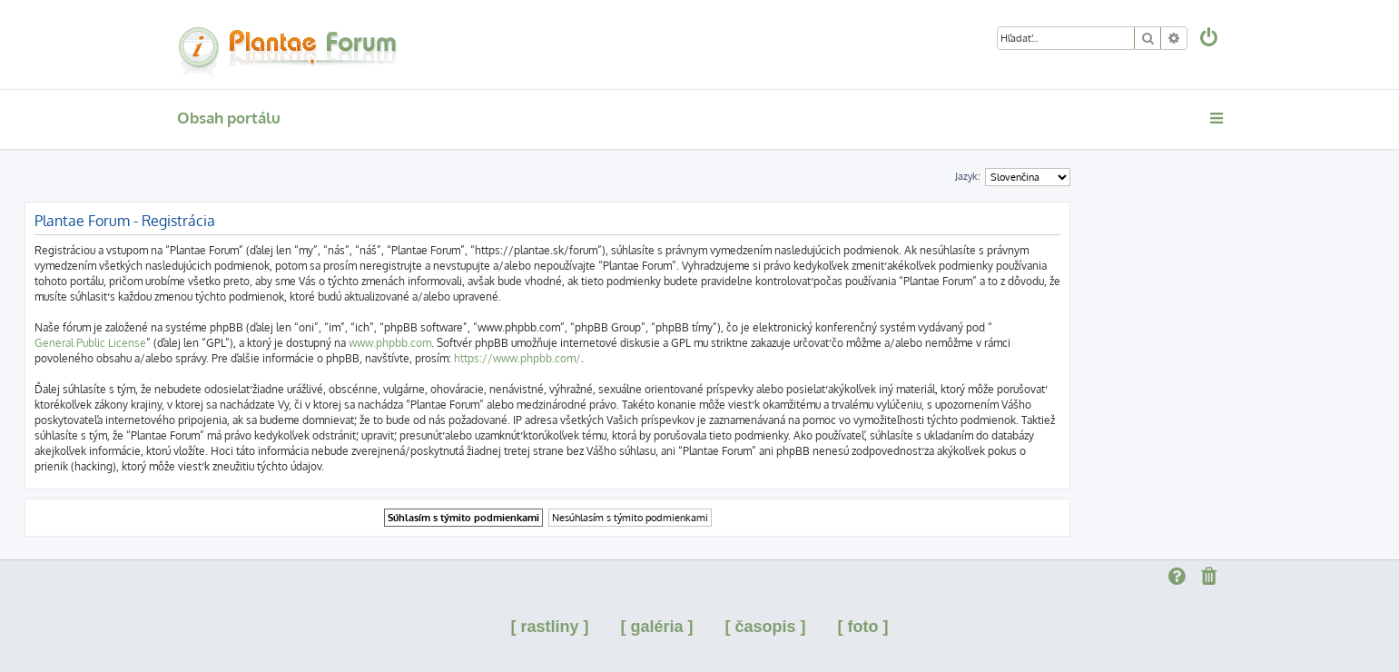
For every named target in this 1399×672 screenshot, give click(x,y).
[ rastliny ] (549, 627)
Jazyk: (967, 176)
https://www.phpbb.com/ (517, 358)
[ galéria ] (656, 627)
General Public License (90, 343)
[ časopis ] (765, 627)
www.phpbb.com (390, 343)
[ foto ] (863, 627)
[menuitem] (1209, 39)
